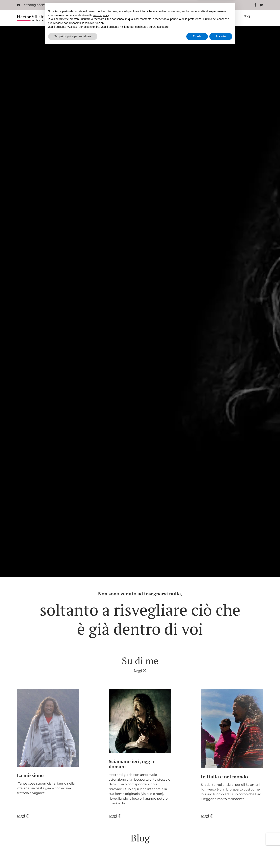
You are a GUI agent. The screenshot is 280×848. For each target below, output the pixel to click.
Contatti (166, 19)
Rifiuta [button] (197, 837)
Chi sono (100, 16)
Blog (246, 16)
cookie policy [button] (101, 816)
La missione (126, 16)
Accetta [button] (221, 837)
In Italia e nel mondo (216, 16)
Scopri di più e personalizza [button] (72, 837)
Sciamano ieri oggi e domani (167, 16)
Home (78, 16)
